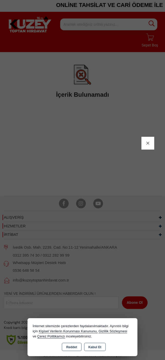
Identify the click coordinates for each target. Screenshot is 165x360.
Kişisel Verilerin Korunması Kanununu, (68, 331)
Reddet (71, 347)
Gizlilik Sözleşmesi (113, 331)
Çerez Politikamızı (51, 336)
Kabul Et (94, 347)
